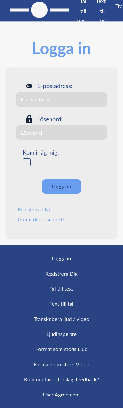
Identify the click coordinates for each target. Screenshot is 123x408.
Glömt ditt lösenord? (41, 219)
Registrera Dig (34, 209)
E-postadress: (54, 85)
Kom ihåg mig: (41, 152)
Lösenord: (50, 119)
